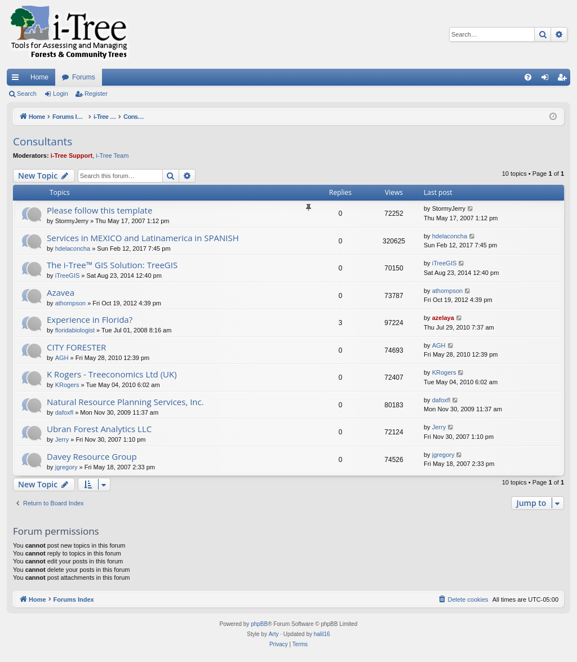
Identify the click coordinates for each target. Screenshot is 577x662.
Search (27, 93)
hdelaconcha (72, 248)
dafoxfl (64, 412)
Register (96, 93)
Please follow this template (99, 210)
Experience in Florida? (89, 319)
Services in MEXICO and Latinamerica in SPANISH (143, 237)
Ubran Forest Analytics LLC (99, 428)
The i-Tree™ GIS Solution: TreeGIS (112, 264)
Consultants (42, 141)
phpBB (259, 624)
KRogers (67, 384)
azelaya (443, 317)
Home (39, 77)
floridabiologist (75, 330)
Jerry (62, 439)
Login (60, 93)
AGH (62, 357)
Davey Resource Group (92, 456)
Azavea (60, 292)
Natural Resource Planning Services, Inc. (125, 401)
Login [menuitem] (547, 79)
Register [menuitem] (564, 79)
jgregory (66, 467)
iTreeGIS (67, 275)
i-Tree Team (112, 155)
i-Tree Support (72, 155)
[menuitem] (528, 77)
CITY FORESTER (76, 347)
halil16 (322, 634)
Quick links (17, 79)
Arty (274, 634)
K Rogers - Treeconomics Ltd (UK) (112, 374)
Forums (83, 77)
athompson (70, 303)
